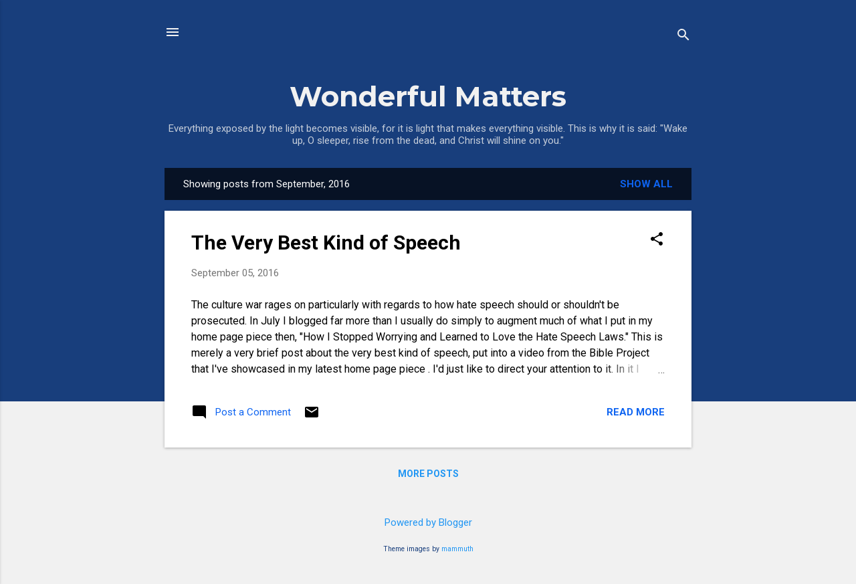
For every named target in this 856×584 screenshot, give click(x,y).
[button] (657, 240)
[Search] (683, 36)
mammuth (457, 549)
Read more (636, 412)
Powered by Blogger (428, 522)
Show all (646, 184)
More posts (428, 473)
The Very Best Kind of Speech (326, 242)
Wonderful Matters (428, 96)
